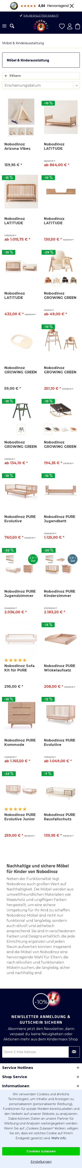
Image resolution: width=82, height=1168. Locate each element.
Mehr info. (59, 1138)
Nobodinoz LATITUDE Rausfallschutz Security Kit (58, 221)
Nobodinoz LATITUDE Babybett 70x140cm (14, 221)
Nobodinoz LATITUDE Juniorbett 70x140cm (54, 146)
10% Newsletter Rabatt (41, 15)
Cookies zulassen (41, 1151)
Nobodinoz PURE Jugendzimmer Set (20, 593)
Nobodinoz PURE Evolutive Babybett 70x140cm (59, 742)
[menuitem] (4, 26)
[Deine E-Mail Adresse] (41, 1052)
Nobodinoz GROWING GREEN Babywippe (60, 444)
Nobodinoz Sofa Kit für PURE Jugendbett (19, 668)
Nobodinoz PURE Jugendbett (59, 519)
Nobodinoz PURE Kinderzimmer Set (59, 593)
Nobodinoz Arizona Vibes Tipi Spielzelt (17, 146)
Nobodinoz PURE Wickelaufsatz (59, 668)
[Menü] (4, 26)
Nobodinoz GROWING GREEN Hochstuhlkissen (60, 295)
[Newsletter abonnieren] (74, 1052)
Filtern (13, 76)
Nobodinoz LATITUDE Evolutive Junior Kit (19, 295)
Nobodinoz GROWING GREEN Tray (20, 370)
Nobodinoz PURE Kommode (20, 742)
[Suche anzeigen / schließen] (12, 26)
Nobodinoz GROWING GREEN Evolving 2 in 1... (60, 370)
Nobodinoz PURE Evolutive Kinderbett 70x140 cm (20, 519)
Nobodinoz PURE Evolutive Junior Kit (20, 817)
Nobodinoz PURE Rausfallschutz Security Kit (59, 817)
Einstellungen (41, 1162)
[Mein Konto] (70, 26)
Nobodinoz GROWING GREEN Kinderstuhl (20, 444)
